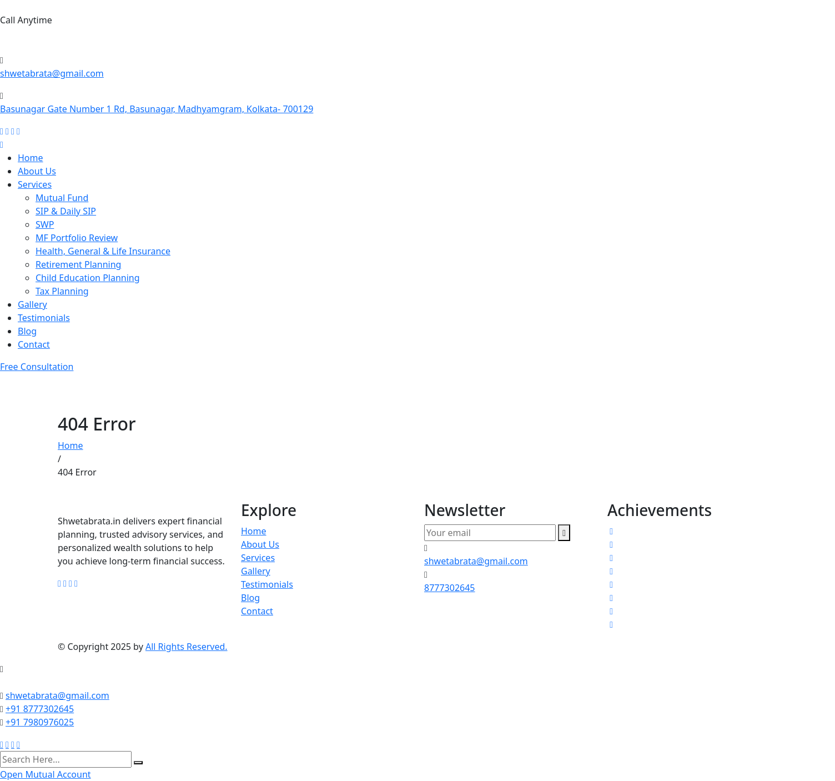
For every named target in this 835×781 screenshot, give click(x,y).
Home (30, 158)
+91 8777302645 (40, 709)
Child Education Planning (88, 278)
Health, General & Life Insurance (103, 251)
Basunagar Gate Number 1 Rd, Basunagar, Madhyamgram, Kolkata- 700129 (156, 109)
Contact (34, 344)
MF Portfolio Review (77, 238)
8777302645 (31, 41)
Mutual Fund (62, 198)
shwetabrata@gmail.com (52, 73)
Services (35, 184)
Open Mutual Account (45, 774)
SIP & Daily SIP (66, 211)
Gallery (32, 304)
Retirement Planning (78, 264)
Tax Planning (62, 291)
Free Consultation (36, 367)
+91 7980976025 (40, 722)
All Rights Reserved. (186, 646)
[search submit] (138, 762)
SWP (45, 224)
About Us (37, 171)
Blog (27, 331)
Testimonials (44, 318)
